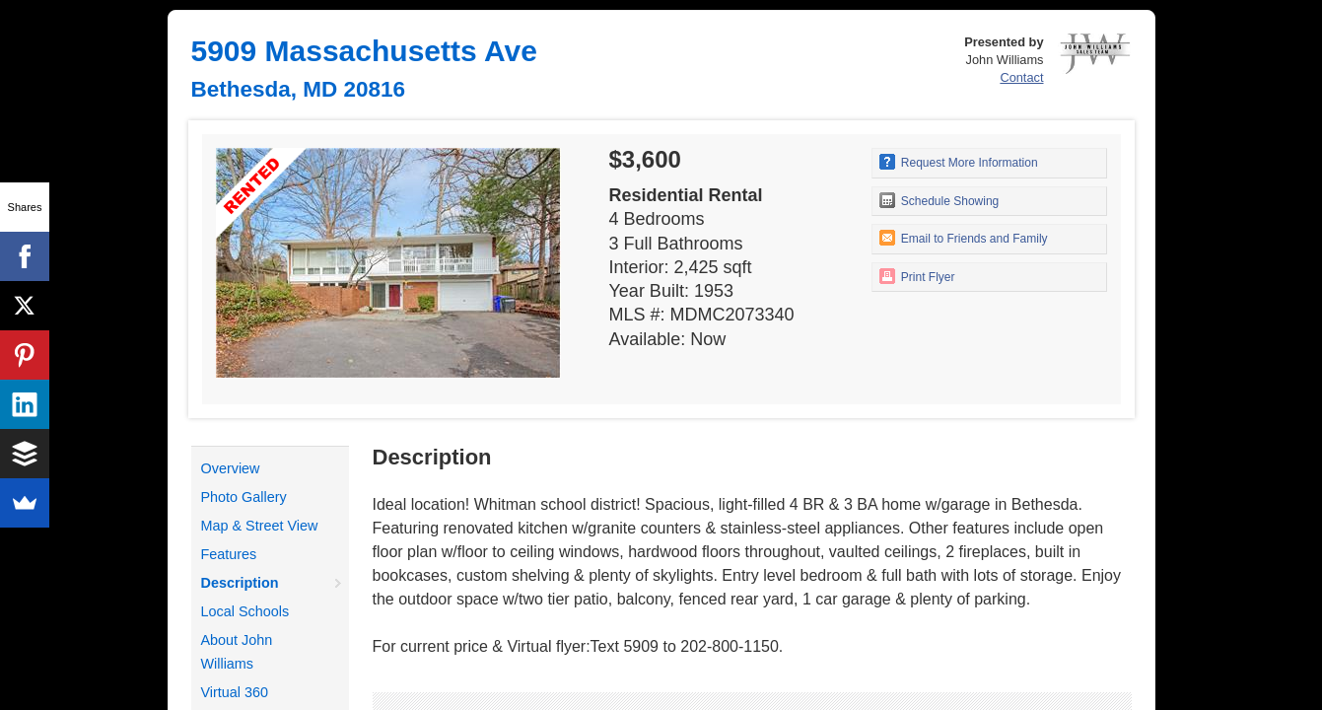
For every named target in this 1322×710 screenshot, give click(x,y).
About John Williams (237, 652)
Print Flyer (917, 276)
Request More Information (958, 162)
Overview (230, 468)
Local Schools (245, 611)
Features (229, 554)
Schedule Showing (939, 200)
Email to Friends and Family (963, 238)
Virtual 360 (235, 692)
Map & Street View (259, 525)
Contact (1021, 77)
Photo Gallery (244, 497)
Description (240, 583)
